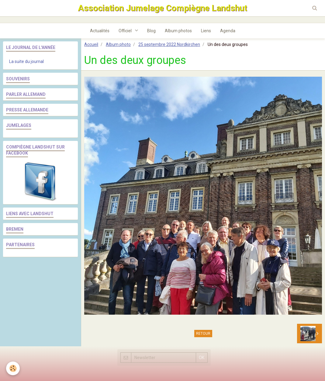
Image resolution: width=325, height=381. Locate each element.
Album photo (118, 44)
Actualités (99, 30)
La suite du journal (26, 61)
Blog (151, 30)
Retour (203, 333)
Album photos (178, 30)
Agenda (227, 30)
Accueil (91, 44)
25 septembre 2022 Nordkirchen (169, 44)
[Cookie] (13, 368)
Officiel (126, 30)
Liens (206, 30)
